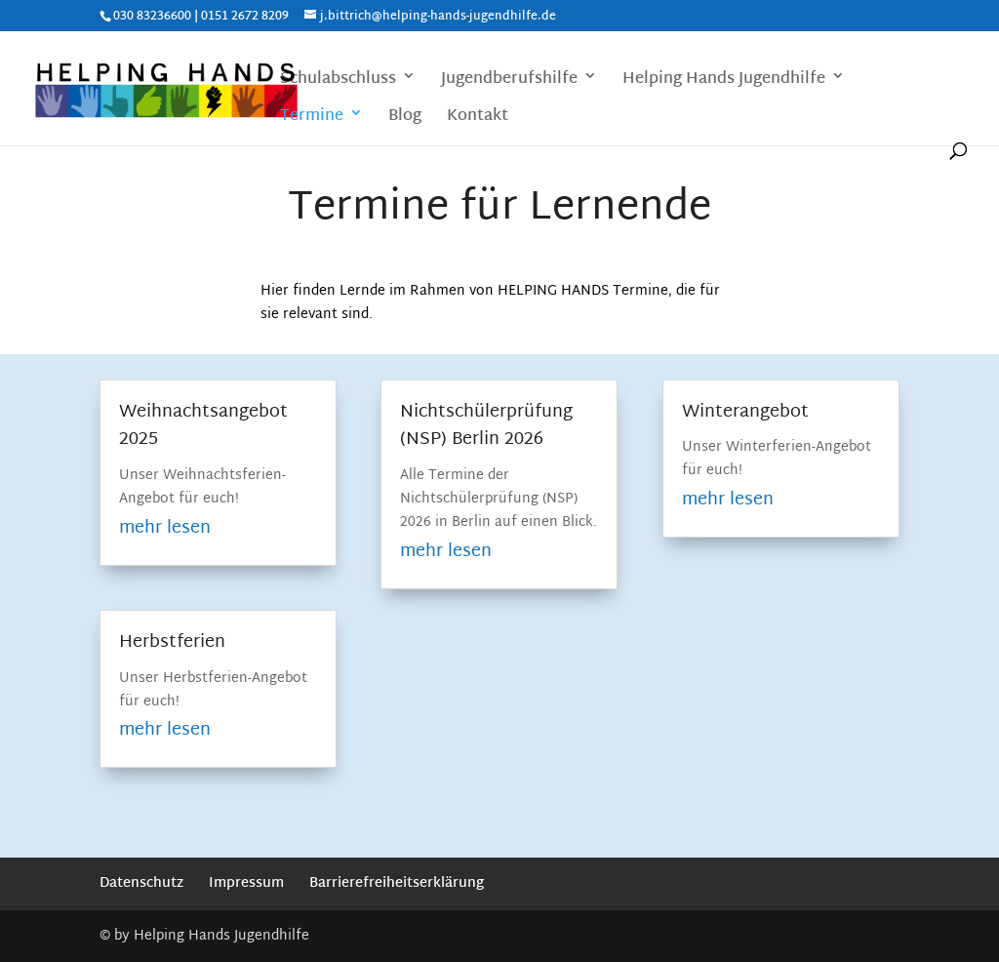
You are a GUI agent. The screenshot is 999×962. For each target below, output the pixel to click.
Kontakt (477, 118)
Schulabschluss (338, 81)
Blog (404, 118)
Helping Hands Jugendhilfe (723, 81)
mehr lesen (165, 528)
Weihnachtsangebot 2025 (203, 426)
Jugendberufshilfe (509, 81)
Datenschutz (141, 883)
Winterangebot (745, 412)
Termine (311, 118)
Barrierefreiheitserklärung (396, 883)
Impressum (246, 883)
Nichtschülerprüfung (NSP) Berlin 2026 (486, 426)
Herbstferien (172, 642)
